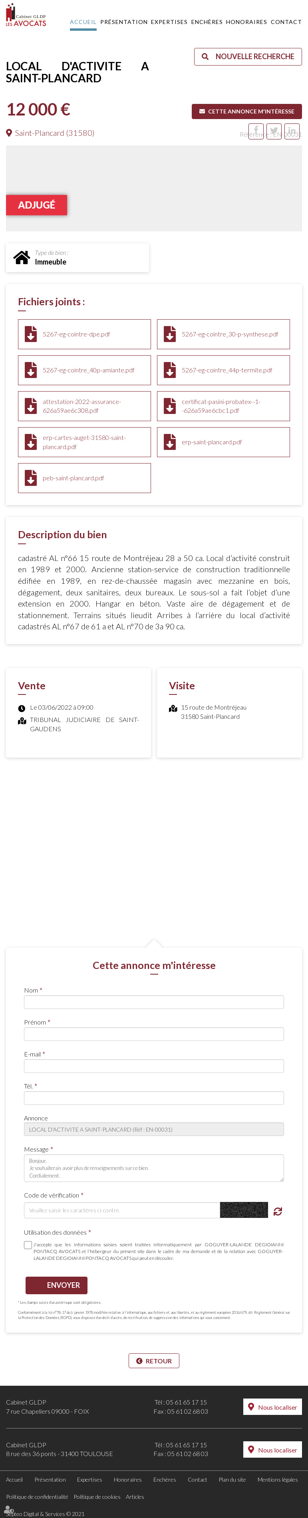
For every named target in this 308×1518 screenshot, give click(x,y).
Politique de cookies (97, 1496)
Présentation (124, 21)
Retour (159, 1361)
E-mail (32, 1054)
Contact (286, 21)
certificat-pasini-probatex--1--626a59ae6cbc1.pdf (221, 406)
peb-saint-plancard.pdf (73, 477)
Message (36, 1149)
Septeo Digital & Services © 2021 (45, 1513)
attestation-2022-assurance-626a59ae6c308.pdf (82, 406)
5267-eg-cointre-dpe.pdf (76, 334)
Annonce (36, 1118)
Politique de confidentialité (37, 1496)
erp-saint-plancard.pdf (212, 442)
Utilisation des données (55, 1232)
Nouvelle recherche (255, 56)
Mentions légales (278, 1479)
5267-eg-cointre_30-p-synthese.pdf (230, 334)
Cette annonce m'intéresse (251, 111)
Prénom (35, 1022)
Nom (31, 990)
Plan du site (232, 1479)
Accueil (83, 21)
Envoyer (63, 1285)
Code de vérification (51, 1195)
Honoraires (246, 21)
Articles (135, 1496)
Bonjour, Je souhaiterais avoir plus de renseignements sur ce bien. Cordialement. (154, 1168)
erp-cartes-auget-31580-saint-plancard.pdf (84, 442)
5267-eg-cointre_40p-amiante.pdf (89, 370)
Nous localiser (277, 1407)
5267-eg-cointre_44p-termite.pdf (227, 370)
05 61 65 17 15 (186, 1402)
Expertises (169, 21)
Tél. (28, 1086)
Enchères (207, 21)
